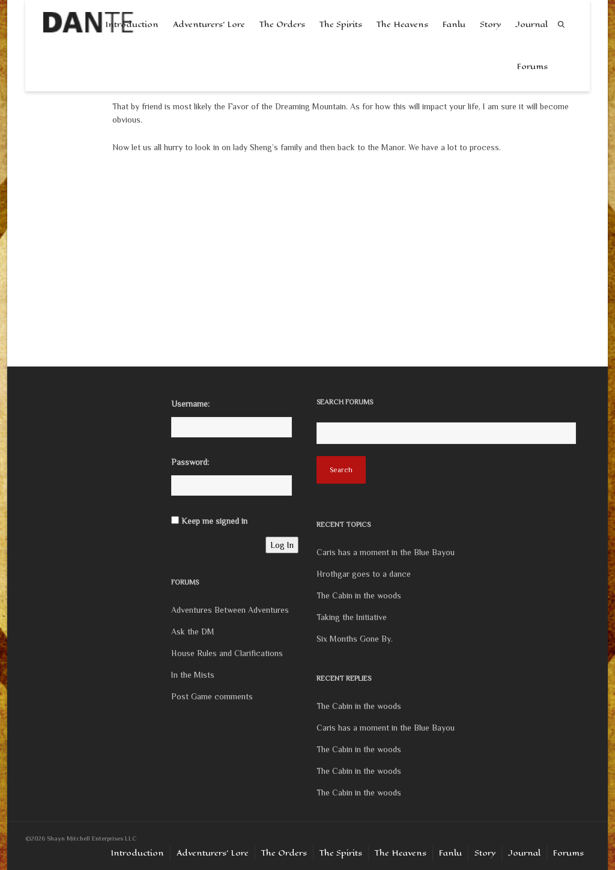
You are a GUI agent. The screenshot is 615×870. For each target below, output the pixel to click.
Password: (190, 462)
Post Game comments (212, 696)
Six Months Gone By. (355, 638)
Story (490, 24)
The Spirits (341, 24)
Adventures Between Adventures (230, 610)
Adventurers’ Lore (209, 24)
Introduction (137, 853)
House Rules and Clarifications (227, 653)
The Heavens (402, 24)
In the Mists (192, 675)
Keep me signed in (214, 521)
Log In (282, 545)
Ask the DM (192, 631)
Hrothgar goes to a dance (364, 574)
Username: (190, 404)
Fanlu (454, 24)
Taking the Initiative (352, 617)
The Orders (282, 24)
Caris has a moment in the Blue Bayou (386, 552)
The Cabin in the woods (359, 595)
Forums (532, 66)
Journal (531, 24)
